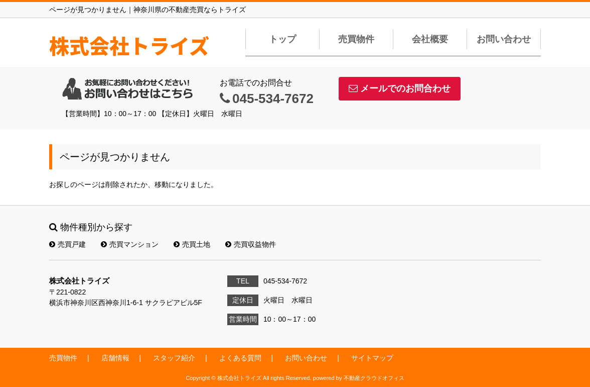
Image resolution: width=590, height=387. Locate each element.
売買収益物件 (250, 244)
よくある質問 (240, 358)
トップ (282, 39)
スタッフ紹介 (174, 358)
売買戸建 (67, 244)
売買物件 (356, 39)
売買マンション (130, 244)
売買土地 (192, 244)
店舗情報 (115, 358)
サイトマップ (372, 358)
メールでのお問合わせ (400, 88)
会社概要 (430, 39)
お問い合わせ (504, 39)
